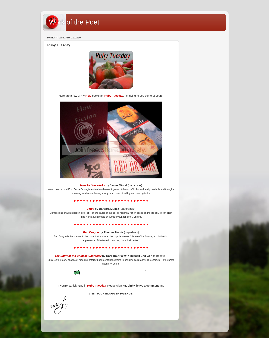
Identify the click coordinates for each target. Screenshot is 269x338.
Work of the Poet (74, 22)
